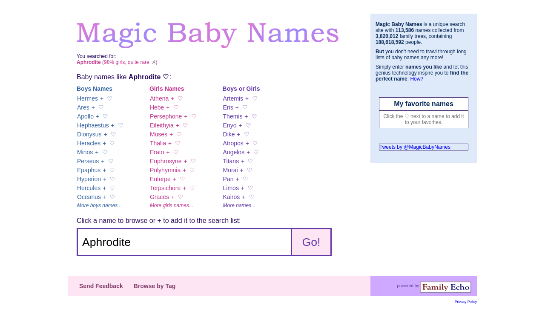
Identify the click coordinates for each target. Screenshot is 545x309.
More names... (239, 205)
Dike (229, 134)
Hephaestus (93, 125)
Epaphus (88, 170)
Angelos (234, 152)
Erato (157, 152)
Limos (231, 188)
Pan (228, 179)
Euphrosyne (166, 161)
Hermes (87, 98)
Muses (158, 134)
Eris (228, 107)
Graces (159, 196)
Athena (159, 98)
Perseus (88, 161)
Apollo (85, 116)
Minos (85, 152)
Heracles (88, 143)
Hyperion (89, 179)
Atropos (233, 143)
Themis (233, 116)
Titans (231, 161)
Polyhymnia (165, 170)
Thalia (158, 143)
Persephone (166, 116)
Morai (230, 170)
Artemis (233, 98)
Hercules (88, 188)
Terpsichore (165, 188)
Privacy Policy (466, 302)
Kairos (231, 196)
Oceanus (89, 196)
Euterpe (160, 179)
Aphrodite (145, 77)
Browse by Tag (155, 286)
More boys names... (99, 205)
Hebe (157, 107)
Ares (83, 107)
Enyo (230, 125)
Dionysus (89, 134)
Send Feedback (101, 286)
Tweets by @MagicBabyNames (414, 147)
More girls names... (171, 205)
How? (416, 79)
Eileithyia (162, 125)
